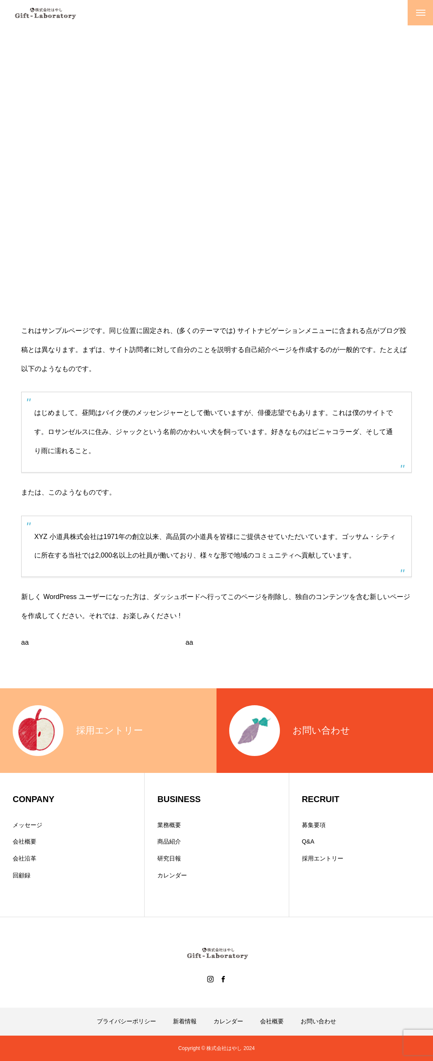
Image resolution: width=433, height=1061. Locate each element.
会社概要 (24, 841)
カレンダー (172, 875)
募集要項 (314, 825)
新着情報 (185, 1021)
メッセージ (27, 825)
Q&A (308, 841)
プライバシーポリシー (126, 1021)
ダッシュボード (176, 596)
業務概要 (169, 825)
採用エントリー (322, 858)
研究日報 (169, 858)
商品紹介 (169, 841)
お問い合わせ (318, 1021)
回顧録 (21, 875)
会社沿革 (24, 858)
